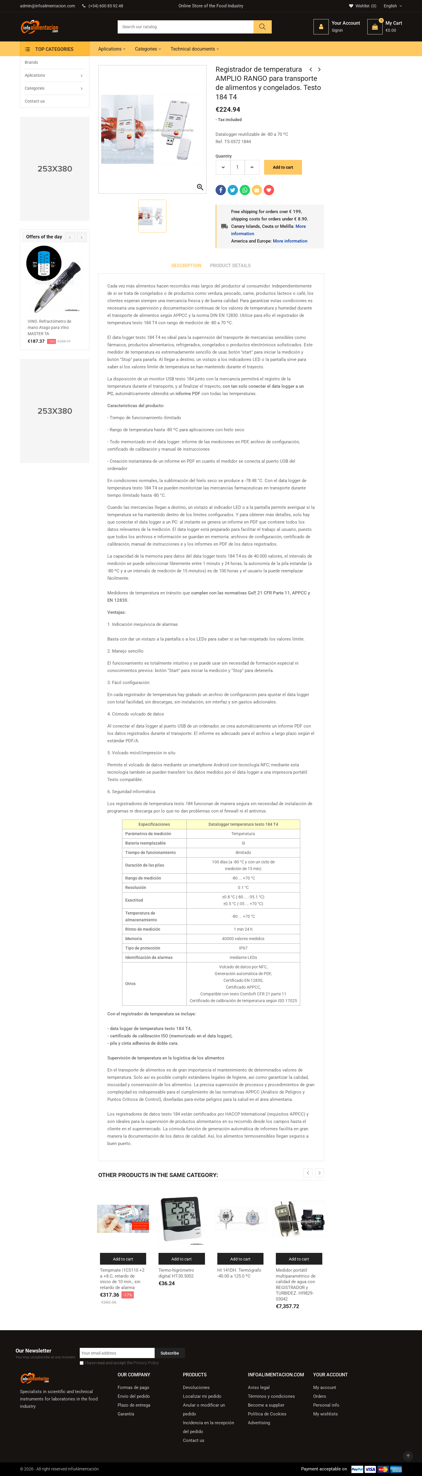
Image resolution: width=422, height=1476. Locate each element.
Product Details (230, 265)
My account (324, 1387)
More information (290, 241)
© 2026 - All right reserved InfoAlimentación (59, 1469)
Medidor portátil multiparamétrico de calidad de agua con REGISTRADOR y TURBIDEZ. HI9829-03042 (296, 1285)
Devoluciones (196, 1387)
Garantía (126, 1414)
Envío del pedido (134, 1396)
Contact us (193, 1440)
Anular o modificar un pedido (204, 1410)
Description (186, 265)
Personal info (326, 1405)
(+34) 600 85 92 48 (102, 6)
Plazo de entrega (134, 1405)
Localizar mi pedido (202, 1396)
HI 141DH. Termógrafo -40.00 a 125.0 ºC (239, 1273)
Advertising (259, 1422)
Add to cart (283, 167)
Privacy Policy (146, 1362)
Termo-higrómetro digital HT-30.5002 (176, 1273)
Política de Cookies (267, 1414)
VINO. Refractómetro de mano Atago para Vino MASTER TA (49, 327)
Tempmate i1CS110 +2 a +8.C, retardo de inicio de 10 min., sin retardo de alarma (122, 1279)
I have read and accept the (122, 1362)
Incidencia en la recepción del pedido (208, 1427)
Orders (319, 1396)
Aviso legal (259, 1387)
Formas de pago (133, 1387)
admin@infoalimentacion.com (47, 6)
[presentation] (70, 237)
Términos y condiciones (271, 1396)
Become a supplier (266, 1405)
